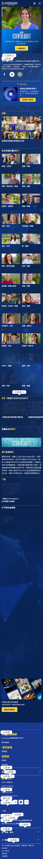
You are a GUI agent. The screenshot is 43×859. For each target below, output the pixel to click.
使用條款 (4, 848)
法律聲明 (4, 856)
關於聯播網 (5, 742)
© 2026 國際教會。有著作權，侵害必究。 (18, 845)
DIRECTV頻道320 (7, 782)
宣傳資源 (5, 765)
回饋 (4, 811)
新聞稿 (4, 760)
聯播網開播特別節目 (12, 738)
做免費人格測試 (27, 100)
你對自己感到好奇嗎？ (28, 88)
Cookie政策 (5, 851)
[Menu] (39, 3)
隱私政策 (4, 853)
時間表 (4, 751)
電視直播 (7, 747)
